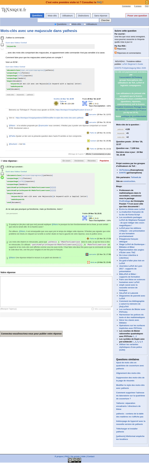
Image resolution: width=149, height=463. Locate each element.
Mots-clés (52, 15)
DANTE (122, 173)
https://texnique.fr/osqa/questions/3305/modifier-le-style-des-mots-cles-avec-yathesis (49, 118)
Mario (90, 101)
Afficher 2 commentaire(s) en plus (98, 154)
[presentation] (23, 323)
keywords (20, 95)
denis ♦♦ (93, 262)
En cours (66, 161)
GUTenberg (124, 170)
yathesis (30, 95)
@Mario (12, 126)
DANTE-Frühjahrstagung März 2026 (130, 68)
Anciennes (79, 161)
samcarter (92, 114)
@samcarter (43, 126)
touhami (93, 141)
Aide (83, 456)
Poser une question (137, 15)
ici (60, 258)
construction (129, 181)
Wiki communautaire (103, 309)
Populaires (104, 161)
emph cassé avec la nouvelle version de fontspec (128, 287)
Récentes (92, 161)
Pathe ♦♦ (63, 101)
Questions (37, 15)
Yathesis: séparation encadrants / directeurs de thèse (128, 406)
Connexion (126, 6)
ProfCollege (124, 201)
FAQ (147, 6)
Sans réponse (100, 15)
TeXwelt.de (136, 177)
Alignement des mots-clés (128, 373)
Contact (90, 456)
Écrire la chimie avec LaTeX (132, 209)
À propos (137, 6)
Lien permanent (11, 213)
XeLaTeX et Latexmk (128, 293)
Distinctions (83, 15)
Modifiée (64, 99)
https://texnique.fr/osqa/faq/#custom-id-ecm (73, 110)
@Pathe (12, 136)
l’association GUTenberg (130, 77)
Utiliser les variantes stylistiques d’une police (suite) (130, 347)
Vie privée (75, 456)
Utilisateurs (67, 15)
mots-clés (10, 95)
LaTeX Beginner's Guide (132, 64)
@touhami (13, 144)
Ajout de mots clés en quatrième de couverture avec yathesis (130, 365)
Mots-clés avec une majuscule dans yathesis (38, 31)
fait (24, 144)
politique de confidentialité (133, 116)
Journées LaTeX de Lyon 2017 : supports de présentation (130, 269)
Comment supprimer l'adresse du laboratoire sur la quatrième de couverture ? (130, 395)
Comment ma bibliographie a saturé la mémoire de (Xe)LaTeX (131, 304)
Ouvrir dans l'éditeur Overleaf (16, 43)
